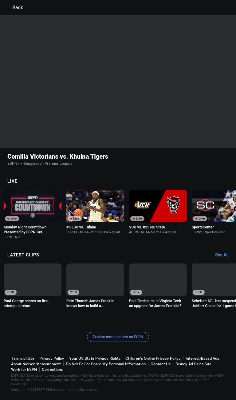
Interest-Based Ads (202, 358)
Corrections (52, 369)
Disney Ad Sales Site (193, 364)
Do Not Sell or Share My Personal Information (106, 364)
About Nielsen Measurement (36, 364)
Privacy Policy (51, 358)
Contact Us (161, 364)
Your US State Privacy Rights (94, 358)
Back (14, 7)
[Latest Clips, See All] (225, 255)
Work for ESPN (24, 369)
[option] (32, 214)
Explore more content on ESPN (118, 337)
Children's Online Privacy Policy (153, 358)
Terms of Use (22, 358)
